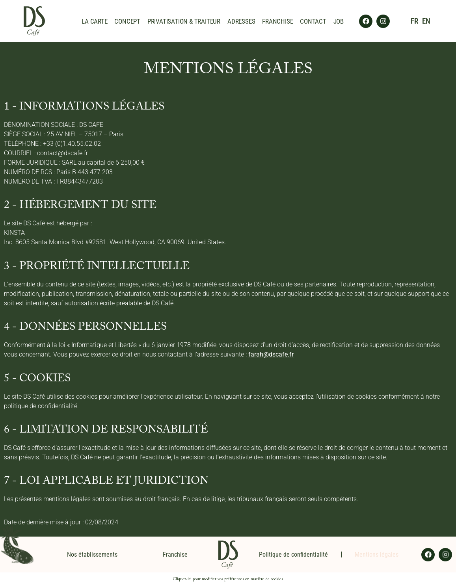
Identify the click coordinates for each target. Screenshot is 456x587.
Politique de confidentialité (293, 554)
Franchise (175, 554)
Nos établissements (92, 554)
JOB (338, 21)
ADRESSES (241, 21)
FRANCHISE (277, 21)
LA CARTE (94, 21)
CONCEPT (127, 21)
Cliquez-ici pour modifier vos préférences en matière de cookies (228, 579)
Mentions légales (376, 554)
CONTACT (313, 21)
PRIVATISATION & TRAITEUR (183, 21)
